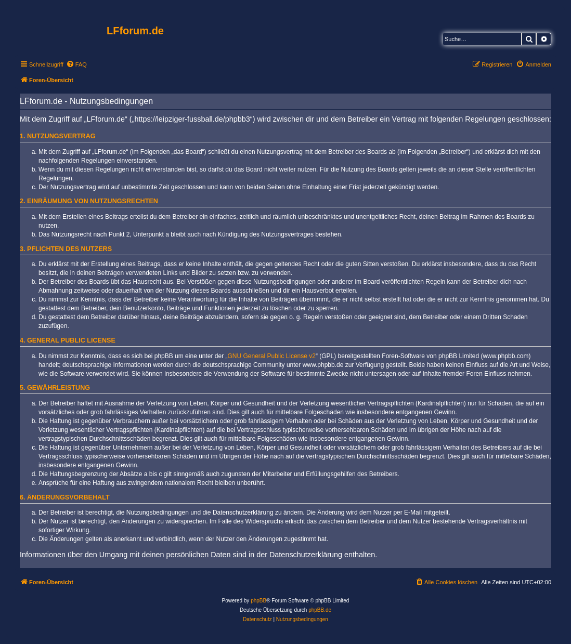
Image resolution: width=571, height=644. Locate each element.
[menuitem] (76, 64)
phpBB (258, 600)
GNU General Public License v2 (272, 356)
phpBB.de (319, 610)
